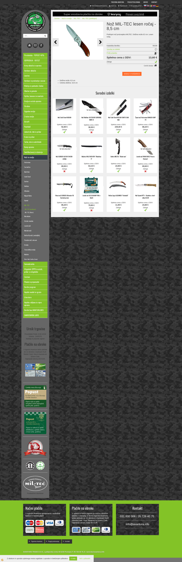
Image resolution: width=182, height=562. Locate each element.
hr (154, 6)
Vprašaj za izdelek (113, 49)
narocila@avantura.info (95, 552)
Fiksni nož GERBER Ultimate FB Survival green (64, 196)
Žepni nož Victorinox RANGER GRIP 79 (145, 118)
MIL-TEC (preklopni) (30, 209)
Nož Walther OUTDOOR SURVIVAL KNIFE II (91, 118)
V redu (73, 558)
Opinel (26, 200)
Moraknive (27, 216)
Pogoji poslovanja (133, 2)
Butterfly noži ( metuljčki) (32, 235)
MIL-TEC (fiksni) (29, 212)
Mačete (26, 254)
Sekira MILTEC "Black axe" (118, 156)
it (151, 6)
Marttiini (26, 172)
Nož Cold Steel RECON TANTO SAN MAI (118, 118)
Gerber (26, 181)
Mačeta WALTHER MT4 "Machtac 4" (91, 157)
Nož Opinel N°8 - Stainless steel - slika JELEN (145, 196)
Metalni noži (27, 230)
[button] (100, 42)
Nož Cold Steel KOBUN (64, 117)
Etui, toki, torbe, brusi (30, 259)
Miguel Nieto (28, 195)
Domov (57, 18)
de (157, 6)
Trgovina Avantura (117, 2)
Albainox (26, 191)
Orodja (26, 245)
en (148, 6)
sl (145, 6)
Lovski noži (27, 226)
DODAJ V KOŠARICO (132, 74)
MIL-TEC (26, 205)
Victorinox (27, 162)
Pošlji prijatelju (112, 53)
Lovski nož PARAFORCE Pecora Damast (145, 157)
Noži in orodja (67, 18)
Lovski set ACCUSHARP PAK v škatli (91, 196)
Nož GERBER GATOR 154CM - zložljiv (64, 157)
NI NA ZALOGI (92, 110)
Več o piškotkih (84, 558)
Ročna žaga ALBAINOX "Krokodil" (118, 195)
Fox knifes (27, 167)
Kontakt (154, 2)
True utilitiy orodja (29, 249)
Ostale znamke (28, 221)
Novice (145, 2)
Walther (26, 186)
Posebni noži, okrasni (30, 240)
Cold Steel (27, 176)
